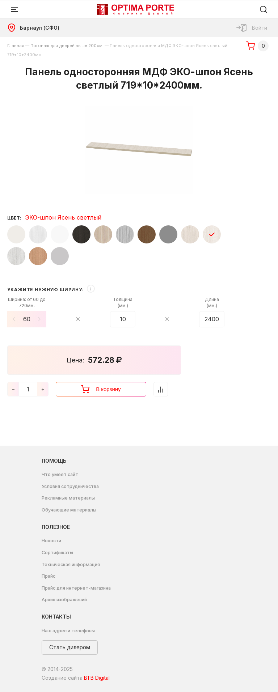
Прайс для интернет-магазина (76, 588)
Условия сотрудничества (70, 486)
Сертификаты (57, 552)
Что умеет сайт (60, 474)
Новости (51, 540)
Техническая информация (71, 564)
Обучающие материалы (69, 510)
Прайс (48, 576)
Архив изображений (64, 599)
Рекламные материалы (68, 498)
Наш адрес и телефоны (68, 630)
